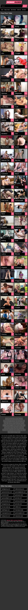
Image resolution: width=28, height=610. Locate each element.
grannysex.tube (19, 495)
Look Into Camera (16, 425)
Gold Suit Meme (7, 427)
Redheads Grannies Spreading (7, 425)
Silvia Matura (12, 418)
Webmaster (20, 520)
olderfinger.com (6, 510)
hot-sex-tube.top (6, 507)
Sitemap (8, 520)
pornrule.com (18, 498)
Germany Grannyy (12, 423)
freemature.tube (19, 510)
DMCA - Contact (14, 520)
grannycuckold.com (20, 501)
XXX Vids (24, 9)
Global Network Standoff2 (20, 423)
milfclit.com (18, 507)
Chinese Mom (21, 427)
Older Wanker (13, 9)
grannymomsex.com (7, 492)
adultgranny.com (6, 489)
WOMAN (14, 2)
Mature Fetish (7, 9)
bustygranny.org (6, 504)
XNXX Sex (19, 9)
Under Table (6, 423)
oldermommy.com (19, 489)
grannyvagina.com (19, 513)
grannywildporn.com (7, 498)
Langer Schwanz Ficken (14, 427)
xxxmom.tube (5, 495)
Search (24, 6)
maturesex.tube (19, 516)
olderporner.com (6, 516)
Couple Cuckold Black (19, 418)
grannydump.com (6, 501)
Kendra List (7, 418)
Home (2, 9)
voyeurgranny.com (6, 513)
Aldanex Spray (22, 425)
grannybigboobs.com (20, 492)
